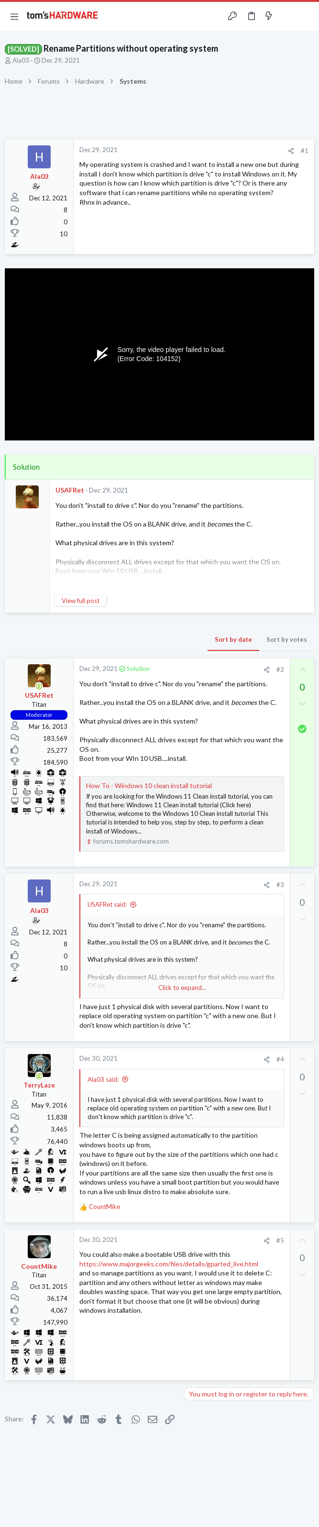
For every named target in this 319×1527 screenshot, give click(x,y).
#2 (280, 669)
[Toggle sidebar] (287, 16)
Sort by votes (286, 639)
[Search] (306, 16)
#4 (280, 1059)
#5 (280, 1240)
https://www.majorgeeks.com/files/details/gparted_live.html (168, 1264)
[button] (14, 16)
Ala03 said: (103, 1079)
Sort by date (233, 639)
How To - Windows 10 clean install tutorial (149, 785)
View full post (80, 600)
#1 (304, 150)
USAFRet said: (107, 904)
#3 (280, 885)
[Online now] (39, 686)
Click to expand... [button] (182, 987)
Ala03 (20, 60)
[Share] (291, 150)
